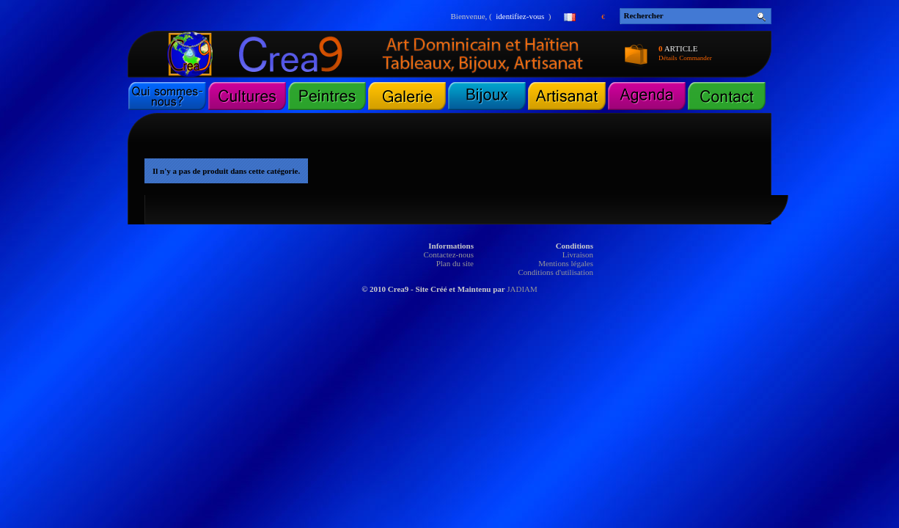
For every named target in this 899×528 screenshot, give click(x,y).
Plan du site (455, 263)
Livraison (577, 254)
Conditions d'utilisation (555, 272)
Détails (668, 58)
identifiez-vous (520, 16)
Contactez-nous (449, 254)
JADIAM (522, 289)
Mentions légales (565, 263)
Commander (695, 58)
